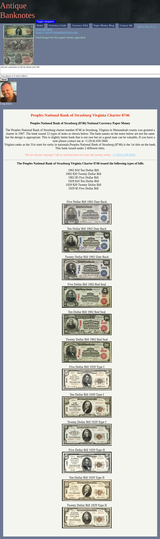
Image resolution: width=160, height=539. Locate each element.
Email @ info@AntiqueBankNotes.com (57, 32)
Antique (13, 5)
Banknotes (17, 15)
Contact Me (126, 25)
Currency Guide (57, 25)
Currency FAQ (80, 25)
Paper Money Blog (104, 25)
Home (40, 25)
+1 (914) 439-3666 (123, 155)
